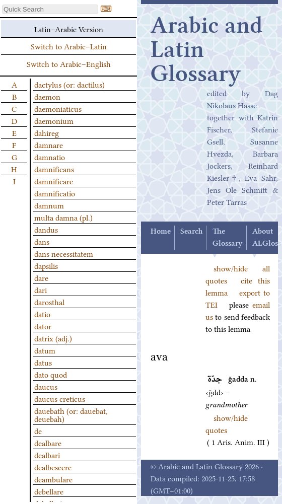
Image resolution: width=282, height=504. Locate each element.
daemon (47, 96)
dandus (46, 229)
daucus (45, 386)
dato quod (50, 374)
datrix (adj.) (53, 337)
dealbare (47, 442)
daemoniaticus (58, 108)
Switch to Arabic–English (69, 63)
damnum (49, 204)
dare (41, 277)
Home (161, 232)
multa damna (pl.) (63, 217)
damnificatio (54, 192)
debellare (48, 490)
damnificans (54, 168)
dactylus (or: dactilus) (69, 84)
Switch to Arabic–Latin (69, 45)
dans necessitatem (63, 253)
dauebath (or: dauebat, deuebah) (71, 414)
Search (191, 232)
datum (44, 349)
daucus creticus (59, 398)
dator (42, 325)
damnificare (53, 180)
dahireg (46, 132)
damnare (48, 144)
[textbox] (50, 9)
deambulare (53, 478)
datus (43, 362)
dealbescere (53, 466)
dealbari (47, 454)
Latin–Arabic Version (68, 28)
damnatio (49, 156)
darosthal (49, 301)
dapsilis (46, 265)
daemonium (54, 120)
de (38, 430)
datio (42, 313)
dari (40, 289)
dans (41, 241)
